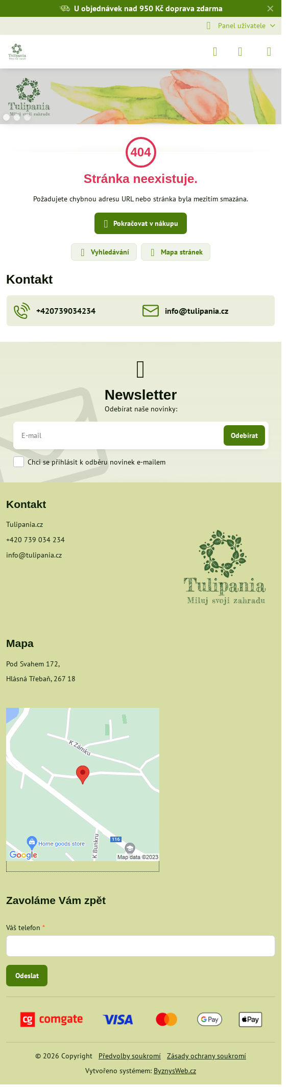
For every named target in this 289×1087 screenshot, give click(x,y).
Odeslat (27, 975)
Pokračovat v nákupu (139, 224)
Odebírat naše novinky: (141, 408)
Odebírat (244, 435)
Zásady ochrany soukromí (206, 1055)
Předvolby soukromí (130, 1055)
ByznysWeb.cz (175, 1070)
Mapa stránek (175, 252)
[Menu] (269, 51)
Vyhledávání (103, 252)
